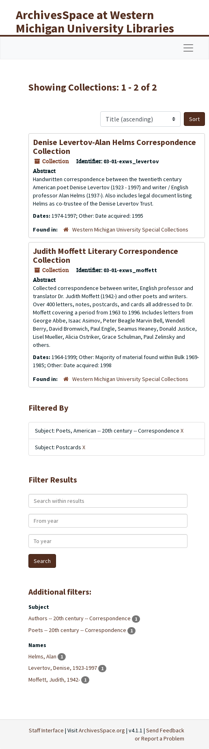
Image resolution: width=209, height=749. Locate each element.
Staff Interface (46, 730)
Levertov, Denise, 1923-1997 (63, 667)
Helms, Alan (43, 656)
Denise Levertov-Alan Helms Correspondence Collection (114, 146)
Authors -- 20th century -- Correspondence (80, 618)
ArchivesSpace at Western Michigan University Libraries (95, 21)
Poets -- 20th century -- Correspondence (77, 630)
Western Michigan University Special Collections (130, 229)
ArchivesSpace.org (102, 730)
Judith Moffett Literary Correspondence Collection (105, 255)
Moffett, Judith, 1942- (54, 679)
